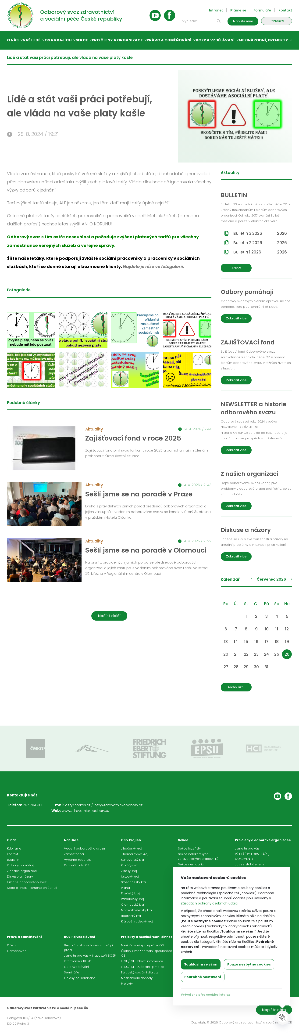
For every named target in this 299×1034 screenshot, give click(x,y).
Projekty (127, 983)
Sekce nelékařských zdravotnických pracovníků (198, 856)
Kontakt (285, 10)
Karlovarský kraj (133, 859)
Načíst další (109, 615)
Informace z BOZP (77, 961)
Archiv (236, 268)
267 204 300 (33, 805)
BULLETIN (13, 859)
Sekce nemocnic (191, 864)
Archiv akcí (236, 687)
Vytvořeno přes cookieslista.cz (205, 995)
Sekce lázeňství (189, 848)
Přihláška (277, 21)
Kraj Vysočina (131, 865)
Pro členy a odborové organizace (263, 840)
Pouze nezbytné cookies (249, 964)
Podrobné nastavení (202, 977)
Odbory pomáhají (20, 865)
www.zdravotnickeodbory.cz (86, 810)
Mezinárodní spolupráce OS (142, 945)
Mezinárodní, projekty (263, 40)
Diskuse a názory (20, 876)
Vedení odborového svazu (84, 848)
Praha (125, 888)
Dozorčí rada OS (76, 865)
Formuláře (262, 10)
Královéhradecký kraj (137, 921)
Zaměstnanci (74, 854)
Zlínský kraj (129, 871)
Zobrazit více (236, 318)
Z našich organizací (22, 871)
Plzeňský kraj (130, 893)
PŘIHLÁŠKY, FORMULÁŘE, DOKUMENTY (252, 856)
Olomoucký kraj (133, 904)
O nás (13, 40)
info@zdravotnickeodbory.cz (118, 805)
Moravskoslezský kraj (137, 910)
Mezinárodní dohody (137, 978)
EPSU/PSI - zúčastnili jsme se (142, 967)
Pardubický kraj (132, 899)
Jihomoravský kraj (134, 854)
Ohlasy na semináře (79, 978)
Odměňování (17, 951)
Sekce (82, 40)
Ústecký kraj (130, 876)
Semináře (71, 972)
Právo (11, 945)
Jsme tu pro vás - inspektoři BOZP (90, 955)
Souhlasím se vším (200, 964)
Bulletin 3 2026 (260, 233)
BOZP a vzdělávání (215, 40)
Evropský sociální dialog (139, 972)
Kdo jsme (14, 848)
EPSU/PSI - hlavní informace (142, 961)
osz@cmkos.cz (77, 805)
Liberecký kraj (131, 916)
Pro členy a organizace (117, 40)
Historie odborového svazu (27, 882)
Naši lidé (31, 40)
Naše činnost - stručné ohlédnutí (32, 888)
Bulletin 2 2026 (260, 243)
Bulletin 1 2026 (260, 252)
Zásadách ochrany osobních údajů (209, 903)
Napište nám (243, 21)
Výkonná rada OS (77, 859)
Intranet (216, 10)
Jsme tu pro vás (247, 848)
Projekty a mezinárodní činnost (147, 937)
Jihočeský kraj (131, 848)
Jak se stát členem (249, 864)
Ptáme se (238, 10)
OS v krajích (58, 40)
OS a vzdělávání (76, 967)
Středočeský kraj (133, 882)
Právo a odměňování (169, 40)
